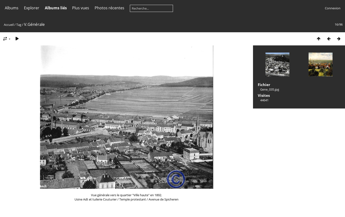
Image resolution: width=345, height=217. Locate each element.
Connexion (332, 8)
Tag (18, 24)
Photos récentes (109, 8)
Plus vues (80, 8)
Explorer (31, 8)
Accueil (9, 24)
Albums (11, 8)
